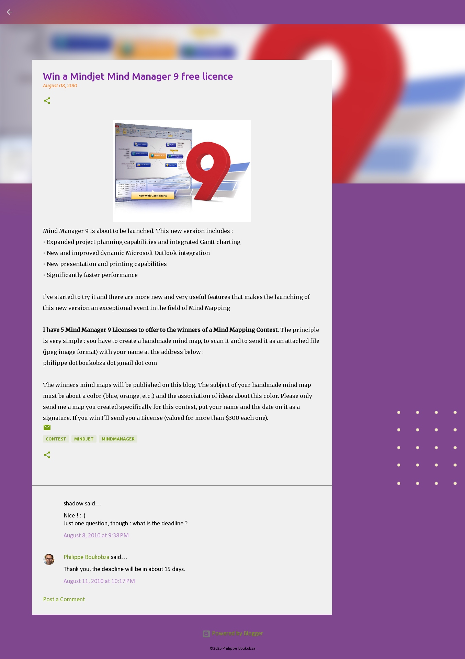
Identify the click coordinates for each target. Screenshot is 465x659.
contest (56, 439)
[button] (47, 101)
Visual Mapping (58, 11)
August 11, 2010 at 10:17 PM (99, 581)
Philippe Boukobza (87, 557)
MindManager (118, 439)
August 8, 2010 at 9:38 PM (96, 536)
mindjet (84, 439)
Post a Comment (64, 599)
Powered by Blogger (232, 633)
